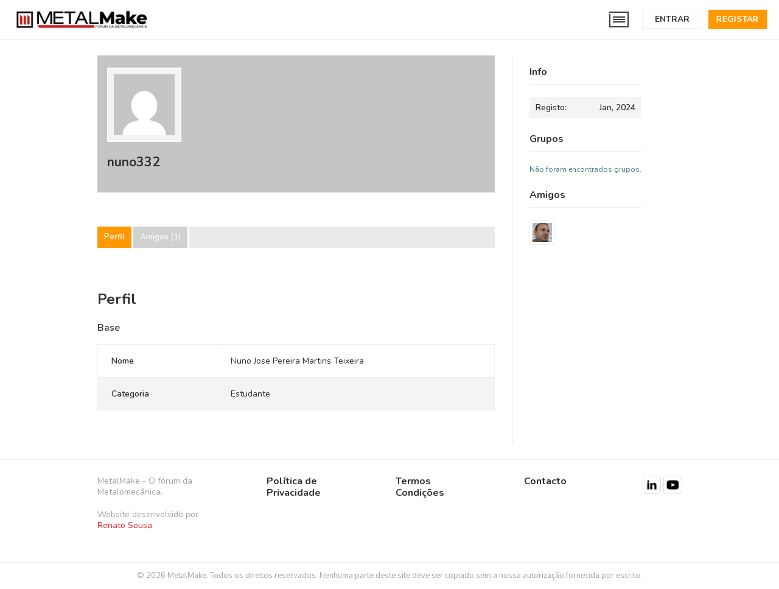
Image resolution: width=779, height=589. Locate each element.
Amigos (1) (160, 237)
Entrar (672, 19)
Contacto (545, 481)
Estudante (250, 394)
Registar (737, 19)
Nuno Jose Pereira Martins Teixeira (297, 361)
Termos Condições (420, 486)
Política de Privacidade (294, 486)
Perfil (114, 237)
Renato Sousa (124, 525)
